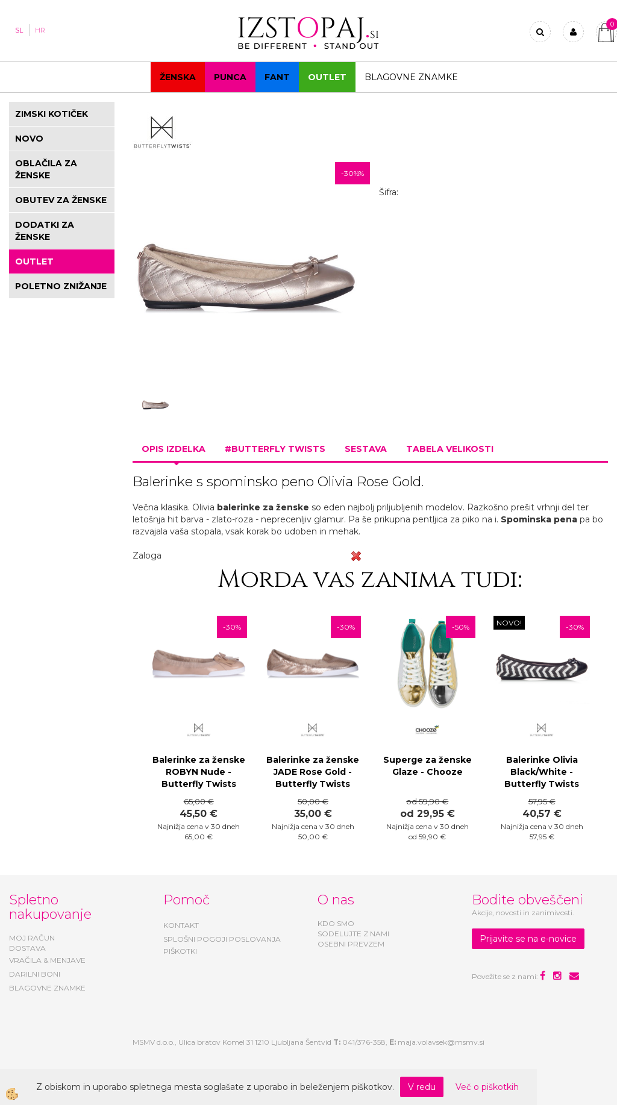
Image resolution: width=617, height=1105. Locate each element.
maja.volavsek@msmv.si (441, 1042)
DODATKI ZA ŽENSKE (44, 230)
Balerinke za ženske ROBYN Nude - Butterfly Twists (198, 771)
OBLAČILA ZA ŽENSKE (46, 169)
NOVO (29, 138)
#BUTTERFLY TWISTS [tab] (275, 448)
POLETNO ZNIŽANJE (61, 286)
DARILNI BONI (34, 973)
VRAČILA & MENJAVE (47, 960)
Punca (230, 77)
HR (40, 30)
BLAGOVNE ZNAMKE (47, 987)
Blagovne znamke (411, 77)
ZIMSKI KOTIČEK (51, 113)
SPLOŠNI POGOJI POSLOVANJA (222, 939)
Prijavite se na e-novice (528, 938)
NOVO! (509, 622)
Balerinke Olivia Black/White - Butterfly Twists (541, 771)
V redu (422, 1087)
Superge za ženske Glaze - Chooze (427, 765)
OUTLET (327, 77)
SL (19, 30)
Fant (277, 77)
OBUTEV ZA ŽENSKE (61, 200)
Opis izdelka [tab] (173, 448)
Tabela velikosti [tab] (449, 448)
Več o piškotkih (487, 1087)
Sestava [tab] (366, 448)
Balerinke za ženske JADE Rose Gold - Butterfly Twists (312, 771)
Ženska (178, 77)
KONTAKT (181, 925)
